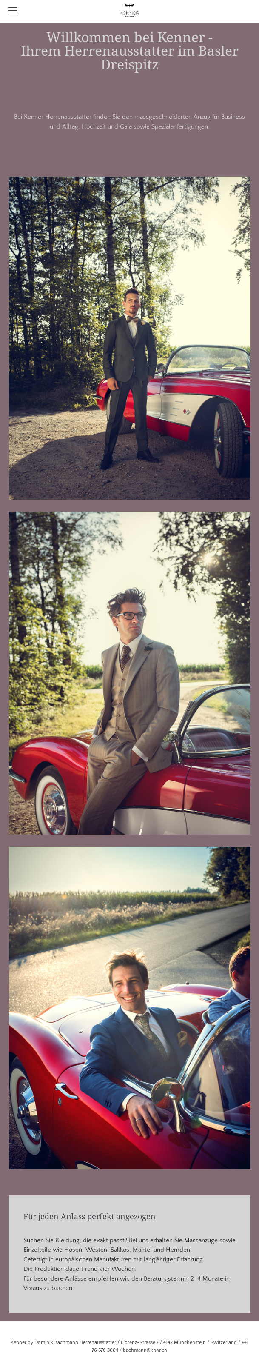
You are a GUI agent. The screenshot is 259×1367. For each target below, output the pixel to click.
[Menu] (12, 10)
